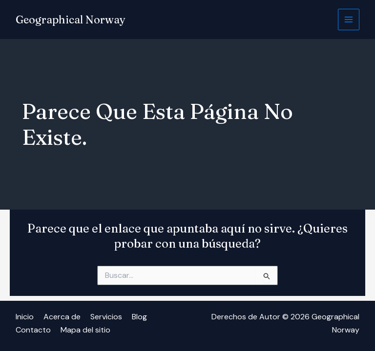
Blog (139, 317)
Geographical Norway (70, 19)
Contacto (33, 330)
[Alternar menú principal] (349, 20)
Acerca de (62, 317)
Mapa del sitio (85, 330)
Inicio (25, 317)
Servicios (106, 317)
